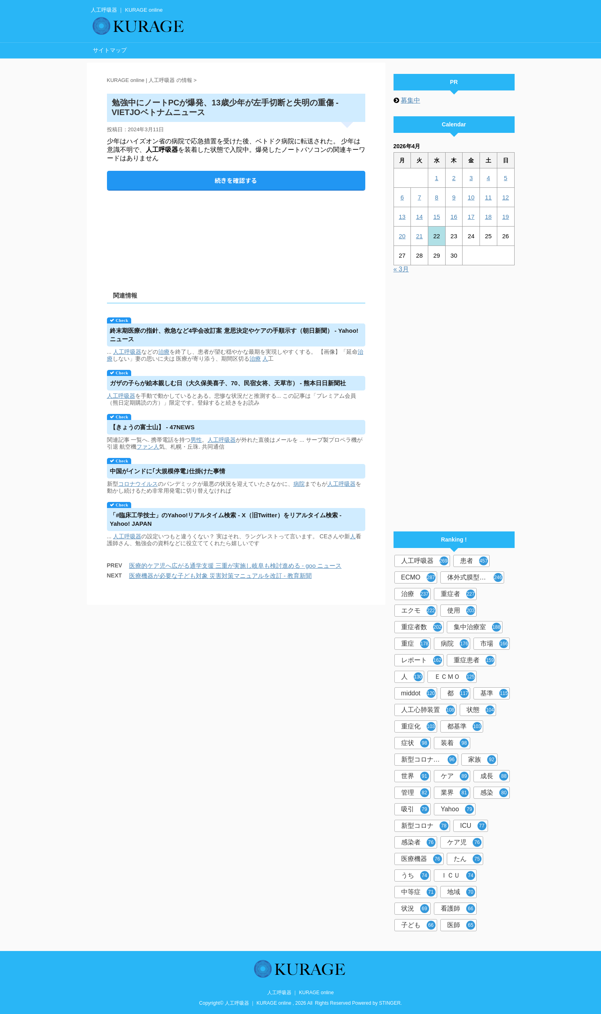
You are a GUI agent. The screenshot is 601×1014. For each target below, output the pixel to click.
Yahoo (457, 809)
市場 (494, 643)
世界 (415, 776)
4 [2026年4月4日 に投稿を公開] (488, 177)
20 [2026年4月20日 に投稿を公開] (402, 236)
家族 (482, 759)
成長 (494, 776)
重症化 (418, 726)
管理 (415, 792)
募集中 (410, 100)
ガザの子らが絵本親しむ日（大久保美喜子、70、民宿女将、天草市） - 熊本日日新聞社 (228, 383)
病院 (299, 484)
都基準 (464, 726)
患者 (474, 560)
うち (415, 875)
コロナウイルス (138, 484)
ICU (473, 825)
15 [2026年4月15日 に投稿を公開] (436, 216)
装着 (455, 743)
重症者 (458, 594)
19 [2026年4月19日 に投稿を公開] (505, 216)
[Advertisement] (236, 234)
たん (468, 858)
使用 (461, 610)
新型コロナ (424, 825)
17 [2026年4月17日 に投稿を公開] (471, 216)
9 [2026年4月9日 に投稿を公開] (453, 197)
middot (418, 693)
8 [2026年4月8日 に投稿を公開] (436, 197)
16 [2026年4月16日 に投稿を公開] (453, 216)
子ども (418, 925)
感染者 (418, 842)
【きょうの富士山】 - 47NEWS (152, 427)
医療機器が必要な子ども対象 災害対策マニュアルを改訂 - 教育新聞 (220, 575)
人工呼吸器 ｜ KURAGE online (300, 992)
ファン (144, 446)
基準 (494, 693)
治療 (164, 351)
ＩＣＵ (458, 875)
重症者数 (421, 627)
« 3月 (401, 269)
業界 (455, 792)
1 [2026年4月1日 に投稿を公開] (436, 177)
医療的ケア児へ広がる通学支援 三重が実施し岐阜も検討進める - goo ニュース (235, 565)
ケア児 (464, 842)
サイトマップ (110, 50)
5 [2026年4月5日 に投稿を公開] (505, 177)
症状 (415, 743)
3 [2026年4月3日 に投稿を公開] (471, 177)
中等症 (418, 892)
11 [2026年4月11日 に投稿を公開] (488, 197)
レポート (421, 660)
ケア (455, 776)
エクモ (418, 610)
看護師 (458, 908)
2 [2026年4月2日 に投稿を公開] (453, 177)
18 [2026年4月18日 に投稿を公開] (488, 216)
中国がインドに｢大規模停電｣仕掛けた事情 (167, 471)
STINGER (389, 1003)
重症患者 (474, 660)
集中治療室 (477, 627)
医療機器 (421, 858)
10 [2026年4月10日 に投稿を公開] (471, 197)
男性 (196, 440)
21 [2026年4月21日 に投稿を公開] (419, 236)
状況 (415, 908)
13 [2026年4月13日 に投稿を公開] (402, 216)
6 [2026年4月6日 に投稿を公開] (402, 197)
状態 (480, 709)
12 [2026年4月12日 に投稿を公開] (505, 197)
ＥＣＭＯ (454, 676)
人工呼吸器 (127, 351)
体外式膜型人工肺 (475, 577)
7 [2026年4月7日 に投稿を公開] (419, 197)
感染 (494, 792)
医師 (461, 925)
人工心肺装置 (428, 709)
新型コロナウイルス (429, 759)
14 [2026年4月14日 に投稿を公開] (419, 216)
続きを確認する (236, 180)
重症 (415, 643)
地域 (461, 892)
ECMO (418, 577)
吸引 (415, 809)
